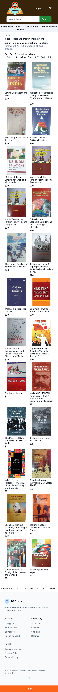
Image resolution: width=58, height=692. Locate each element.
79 (31, 588)
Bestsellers (10, 631)
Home (8, 35)
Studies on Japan (13, 393)
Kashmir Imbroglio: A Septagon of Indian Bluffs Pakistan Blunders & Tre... (41, 268)
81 (44, 588)
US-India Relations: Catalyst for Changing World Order (15, 180)
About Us (35, 623)
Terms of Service (13, 649)
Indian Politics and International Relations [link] (24, 39)
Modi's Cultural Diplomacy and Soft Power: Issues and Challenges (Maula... (14, 352)
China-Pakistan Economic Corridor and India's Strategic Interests (41, 223)
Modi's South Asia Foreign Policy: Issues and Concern (15, 572)
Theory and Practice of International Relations (16, 265)
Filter (29, 688)
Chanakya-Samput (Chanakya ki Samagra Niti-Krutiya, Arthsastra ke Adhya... (16, 529)
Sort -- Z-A (46, 57)
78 (24, 588)
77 (18, 588)
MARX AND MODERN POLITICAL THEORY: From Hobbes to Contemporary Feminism (41, 397)
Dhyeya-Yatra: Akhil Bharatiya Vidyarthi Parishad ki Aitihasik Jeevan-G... (39, 352)
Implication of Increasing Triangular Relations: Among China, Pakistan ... (41, 96)
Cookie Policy (11, 657)
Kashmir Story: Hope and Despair (39, 439)
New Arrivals (11, 627)
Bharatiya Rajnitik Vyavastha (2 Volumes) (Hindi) (41, 483)
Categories (7, 26)
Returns (35, 636)
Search (45, 19)
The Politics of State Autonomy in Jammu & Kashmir (15, 440)
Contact (35, 627)
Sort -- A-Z (33, 57)
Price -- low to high (25, 54)
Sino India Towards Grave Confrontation (39, 310)
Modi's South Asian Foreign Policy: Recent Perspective (40, 180)
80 (37, 588)
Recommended (12, 636)
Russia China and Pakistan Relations (38, 138)
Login (38, 8)
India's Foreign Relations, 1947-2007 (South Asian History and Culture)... (15, 484)
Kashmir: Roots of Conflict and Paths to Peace (40, 527)
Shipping (35, 631)
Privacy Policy (11, 653)
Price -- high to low (16, 57)
